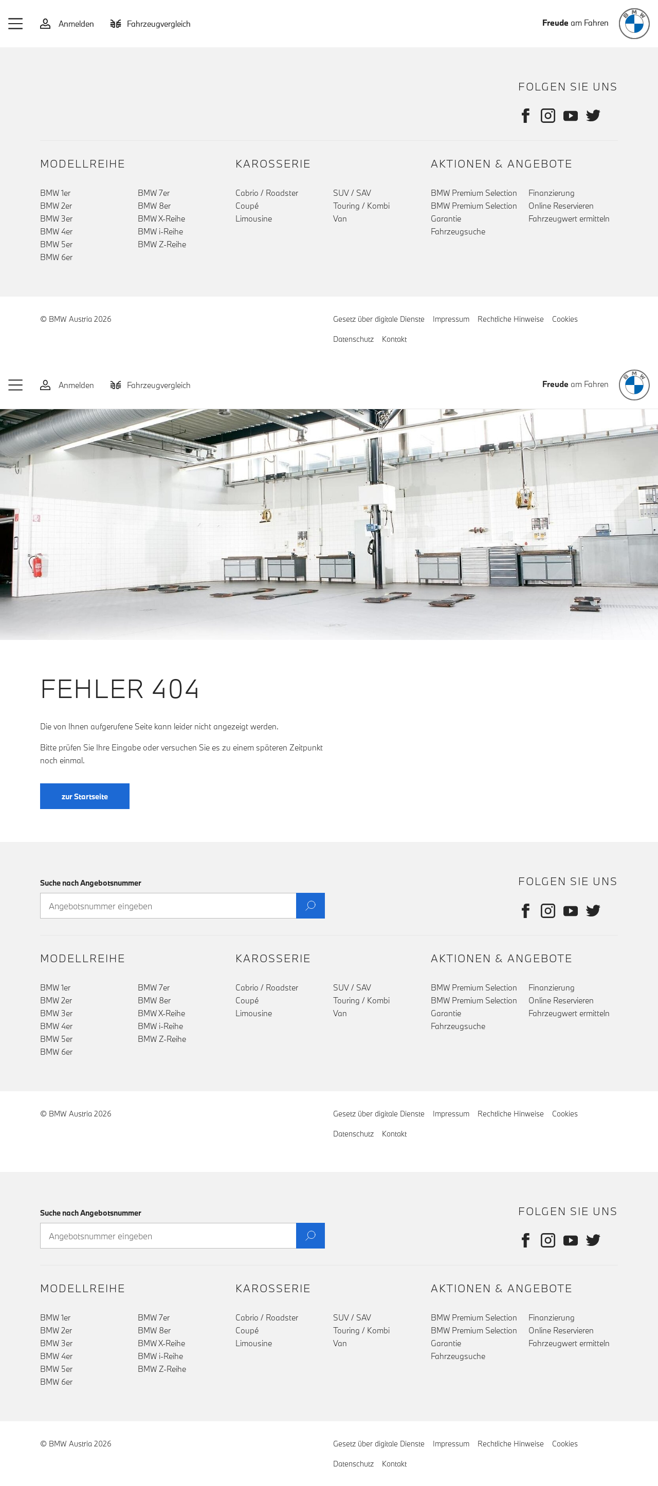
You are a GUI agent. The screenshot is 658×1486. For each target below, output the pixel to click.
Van (340, 218)
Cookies (565, 319)
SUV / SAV (352, 193)
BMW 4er (56, 231)
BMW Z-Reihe (162, 244)
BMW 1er (55, 193)
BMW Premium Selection (474, 193)
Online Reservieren (561, 205)
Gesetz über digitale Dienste (379, 319)
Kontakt (394, 339)
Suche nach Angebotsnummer (90, 883)
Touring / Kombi (361, 205)
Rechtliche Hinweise (511, 319)
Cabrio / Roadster (266, 193)
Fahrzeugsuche (458, 231)
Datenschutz (353, 339)
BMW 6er (56, 257)
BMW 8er (154, 205)
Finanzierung (551, 193)
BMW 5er (56, 244)
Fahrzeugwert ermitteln (569, 218)
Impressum (451, 319)
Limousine (253, 218)
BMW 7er (154, 193)
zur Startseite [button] (85, 812)
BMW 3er (56, 218)
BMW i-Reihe (160, 231)
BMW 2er (56, 205)
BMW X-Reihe (161, 218)
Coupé (247, 205)
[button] (16, 24)
